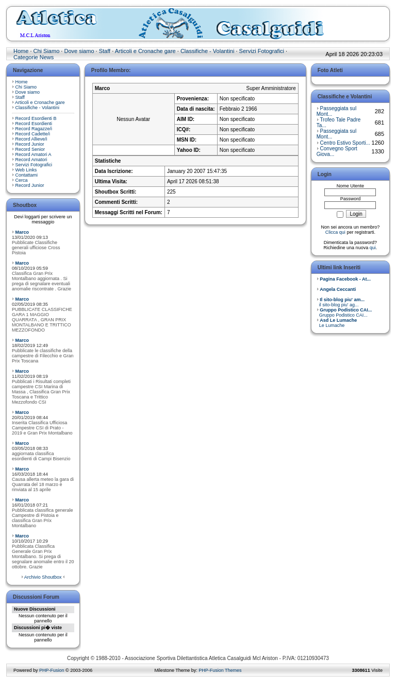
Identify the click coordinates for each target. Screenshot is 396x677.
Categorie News (33, 57)
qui (373, 247)
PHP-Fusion (51, 670)
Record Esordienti (34, 123)
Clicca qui (335, 232)
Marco (22, 232)
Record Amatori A (33, 154)
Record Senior (30, 149)
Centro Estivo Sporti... (345, 143)
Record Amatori (31, 159)
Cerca (21, 180)
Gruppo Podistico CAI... (344, 312)
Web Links (26, 169)
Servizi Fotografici (261, 51)
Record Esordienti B (36, 118)
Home (20, 51)
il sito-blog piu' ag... (341, 302)
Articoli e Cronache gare (145, 51)
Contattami (26, 175)
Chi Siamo (47, 51)
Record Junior (29, 144)
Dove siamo (79, 51)
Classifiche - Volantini (207, 51)
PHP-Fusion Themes (220, 670)
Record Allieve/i (31, 139)
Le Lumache (337, 323)
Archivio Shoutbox (43, 577)
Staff (104, 51)
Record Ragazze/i (34, 128)
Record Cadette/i (33, 133)
